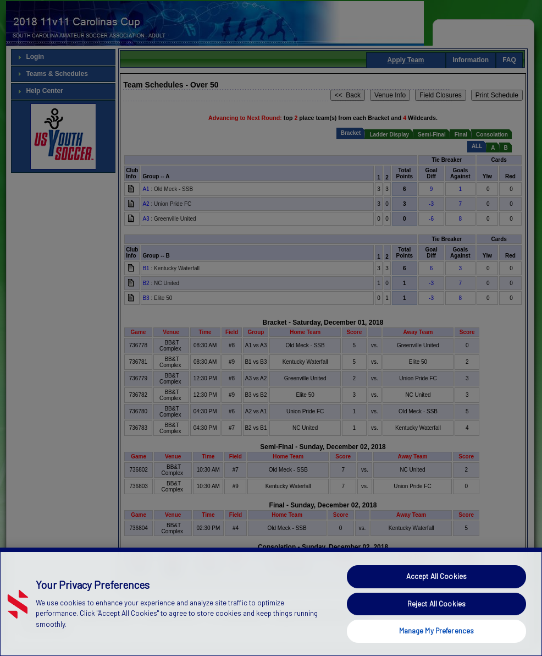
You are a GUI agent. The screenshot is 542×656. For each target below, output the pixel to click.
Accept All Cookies (436, 595)
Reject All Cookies (436, 623)
